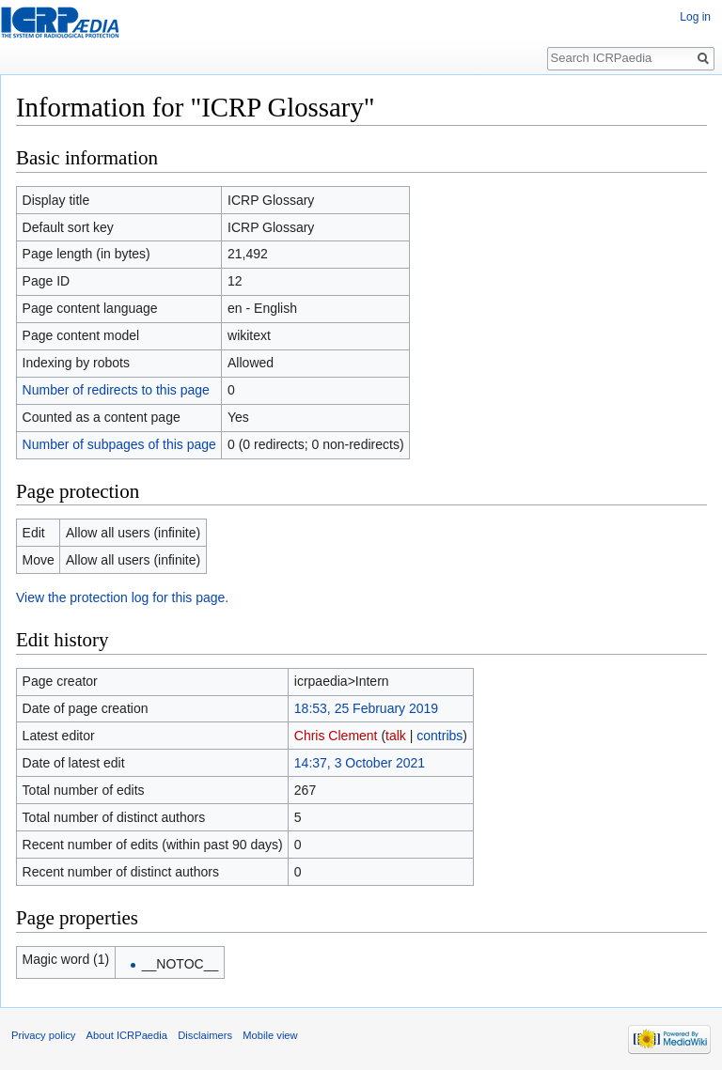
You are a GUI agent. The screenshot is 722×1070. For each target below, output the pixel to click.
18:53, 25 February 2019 (366, 708)
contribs (439, 735)
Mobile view (270, 1035)
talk (395, 735)
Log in (695, 16)
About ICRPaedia (126, 1035)
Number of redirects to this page (116, 389)
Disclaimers (205, 1035)
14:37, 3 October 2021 (359, 762)
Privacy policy (43, 1035)
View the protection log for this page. (122, 597)
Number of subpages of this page (119, 444)
